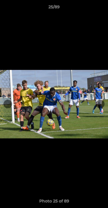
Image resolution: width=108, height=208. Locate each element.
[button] (101, 8)
